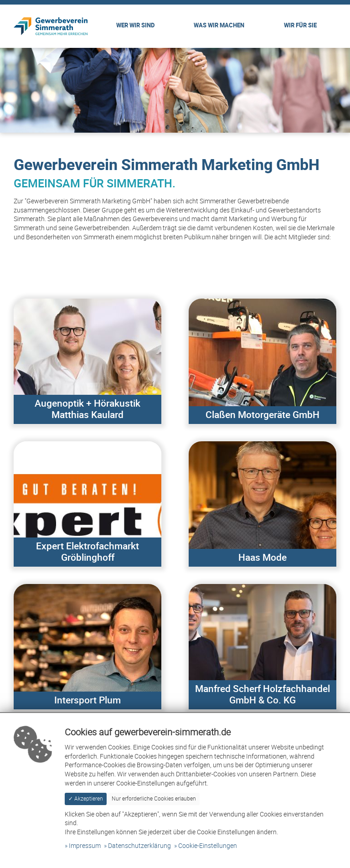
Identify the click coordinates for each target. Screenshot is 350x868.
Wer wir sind (135, 25)
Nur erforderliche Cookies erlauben (154, 798)
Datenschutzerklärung (139, 846)
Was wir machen (219, 25)
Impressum (85, 846)
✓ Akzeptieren (85, 798)
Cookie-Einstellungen (207, 846)
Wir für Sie (300, 25)
